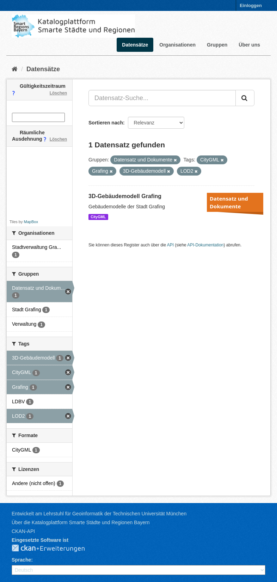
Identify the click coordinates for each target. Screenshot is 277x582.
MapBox (31, 222)
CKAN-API (23, 531)
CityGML (98, 217)
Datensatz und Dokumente (229, 202)
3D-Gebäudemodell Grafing (124, 196)
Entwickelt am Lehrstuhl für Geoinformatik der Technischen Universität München (99, 513)
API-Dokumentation (205, 245)
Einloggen (251, 5)
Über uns (249, 45)
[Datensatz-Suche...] (162, 98)
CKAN (54, 548)
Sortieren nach (105, 122)
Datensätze (135, 45)
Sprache (21, 560)
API (170, 245)
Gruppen (217, 45)
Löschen (58, 93)
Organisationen (177, 45)
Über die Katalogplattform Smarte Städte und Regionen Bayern (80, 522)
